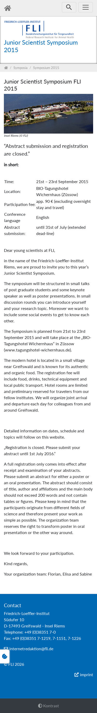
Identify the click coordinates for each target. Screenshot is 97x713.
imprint (86, 674)
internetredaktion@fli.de (31, 648)
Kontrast (48, 705)
